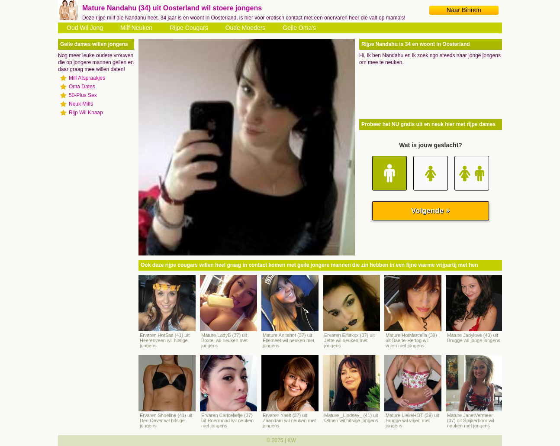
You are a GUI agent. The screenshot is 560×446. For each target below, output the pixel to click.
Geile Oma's (299, 27)
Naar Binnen (464, 9)
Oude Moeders (245, 27)
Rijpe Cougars (189, 27)
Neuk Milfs (81, 104)
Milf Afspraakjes (87, 78)
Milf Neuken (136, 27)
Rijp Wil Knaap (86, 113)
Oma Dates (82, 87)
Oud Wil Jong (85, 27)
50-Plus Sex (83, 95)
